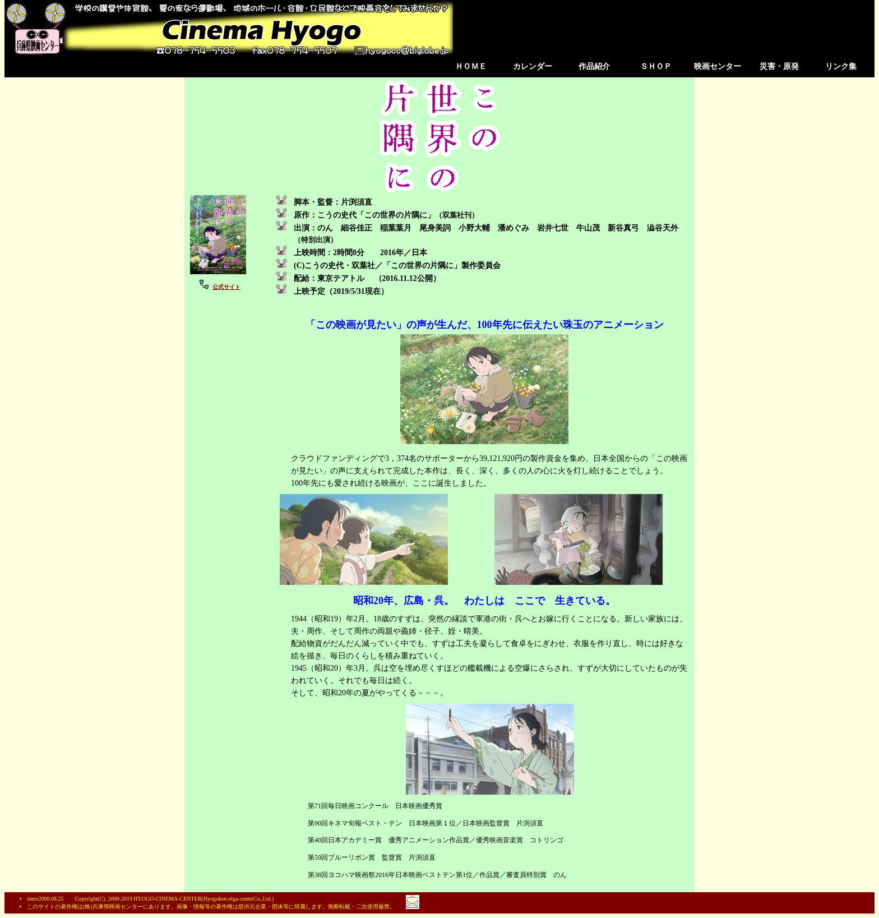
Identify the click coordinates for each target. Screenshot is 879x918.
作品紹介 (594, 66)
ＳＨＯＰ (656, 66)
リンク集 (841, 66)
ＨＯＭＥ (471, 66)
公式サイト (226, 287)
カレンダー (532, 66)
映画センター (717, 66)
